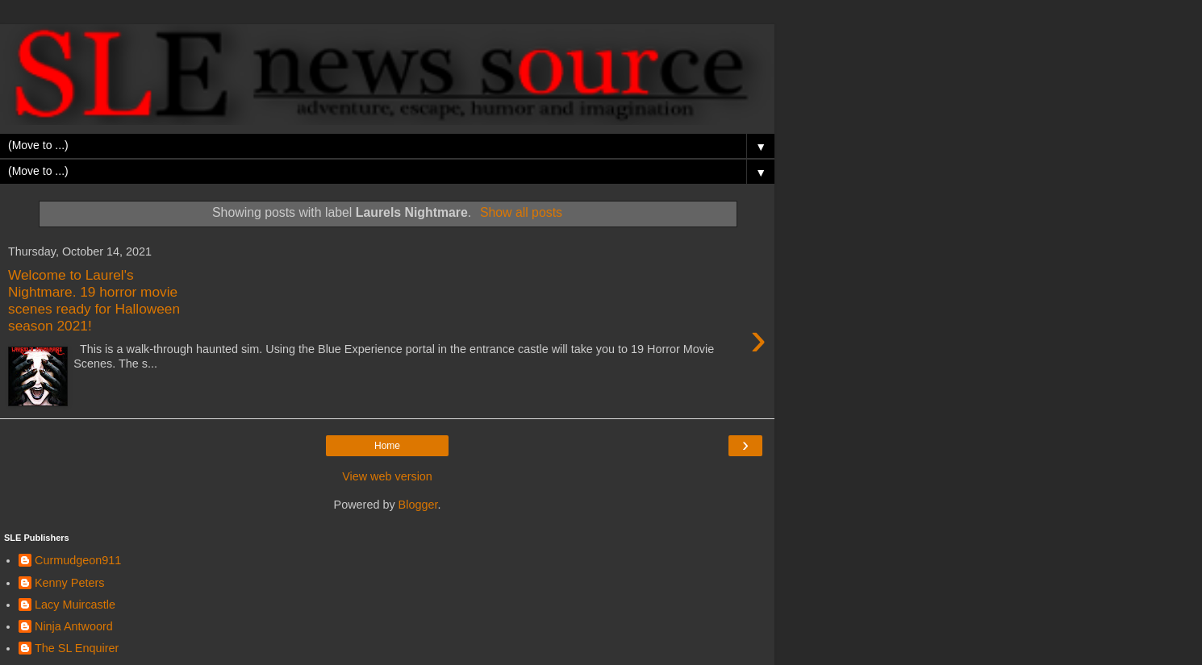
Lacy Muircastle (75, 604)
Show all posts (521, 212)
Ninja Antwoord (74, 626)
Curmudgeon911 (78, 560)
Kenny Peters (69, 582)
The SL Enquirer (77, 648)
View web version (387, 476)
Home (387, 445)
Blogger (418, 504)
